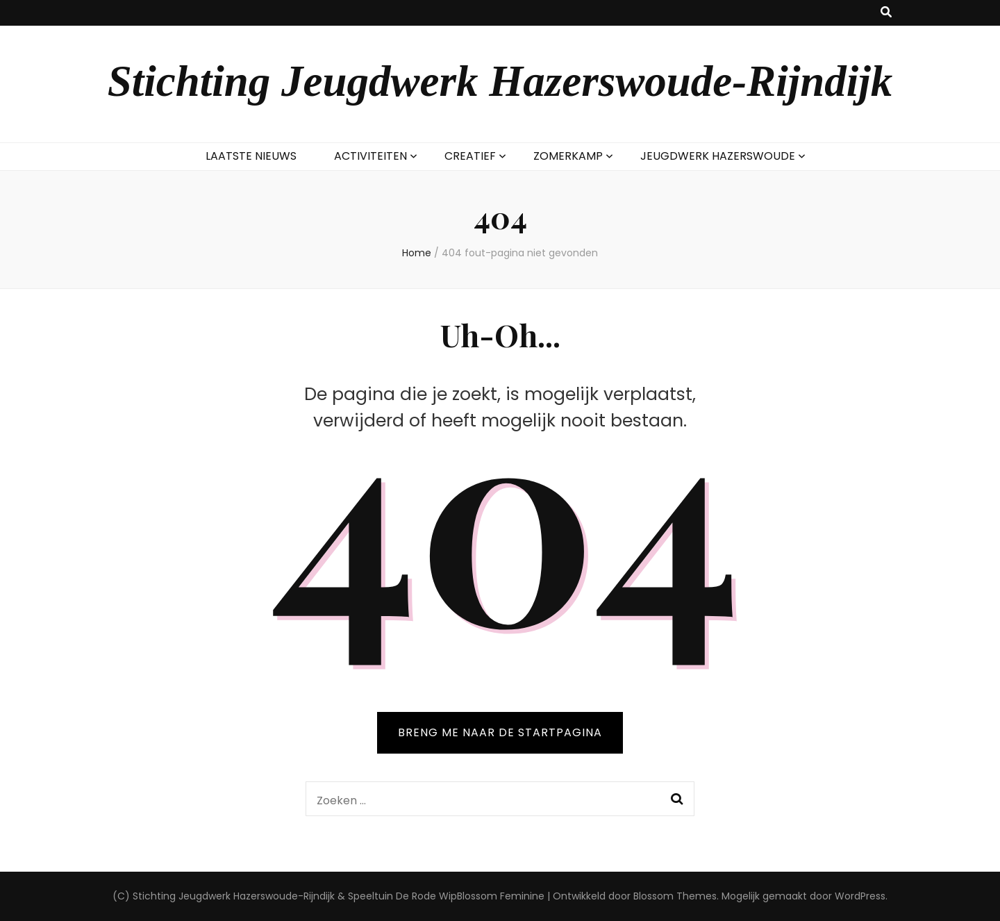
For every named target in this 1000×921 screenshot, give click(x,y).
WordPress (860, 896)
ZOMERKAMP (568, 156)
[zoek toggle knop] (886, 12)
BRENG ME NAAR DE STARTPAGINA (500, 732)
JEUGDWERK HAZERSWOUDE (717, 156)
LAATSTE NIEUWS (251, 156)
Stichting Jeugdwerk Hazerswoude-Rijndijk (500, 81)
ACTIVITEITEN (370, 156)
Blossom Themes (675, 896)
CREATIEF (470, 156)
